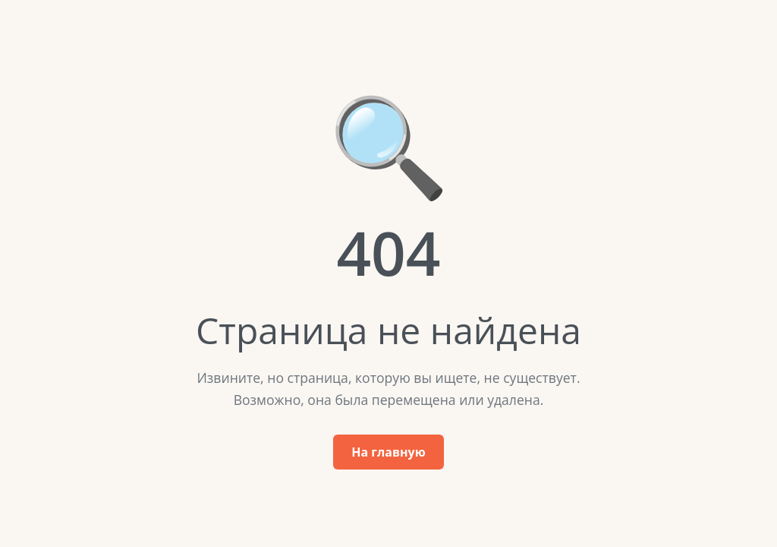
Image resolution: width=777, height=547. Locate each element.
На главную (388, 452)
